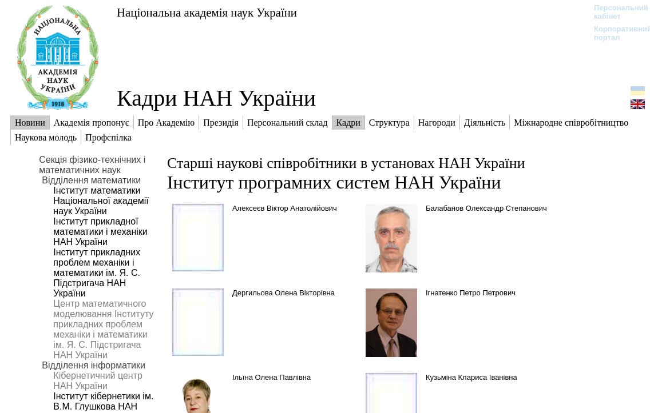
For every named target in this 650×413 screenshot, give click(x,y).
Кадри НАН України (216, 98)
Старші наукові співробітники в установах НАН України (346, 163)
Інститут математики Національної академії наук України (100, 201)
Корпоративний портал (615, 33)
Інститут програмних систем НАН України (334, 182)
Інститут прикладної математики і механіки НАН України (100, 231)
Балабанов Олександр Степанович (486, 208)
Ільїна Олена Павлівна (271, 377)
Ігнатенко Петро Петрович (471, 292)
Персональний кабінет (615, 12)
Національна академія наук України (207, 12)
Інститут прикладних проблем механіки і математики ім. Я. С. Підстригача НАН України (96, 272)
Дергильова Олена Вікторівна (283, 292)
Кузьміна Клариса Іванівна (471, 377)
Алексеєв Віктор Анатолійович (284, 208)
